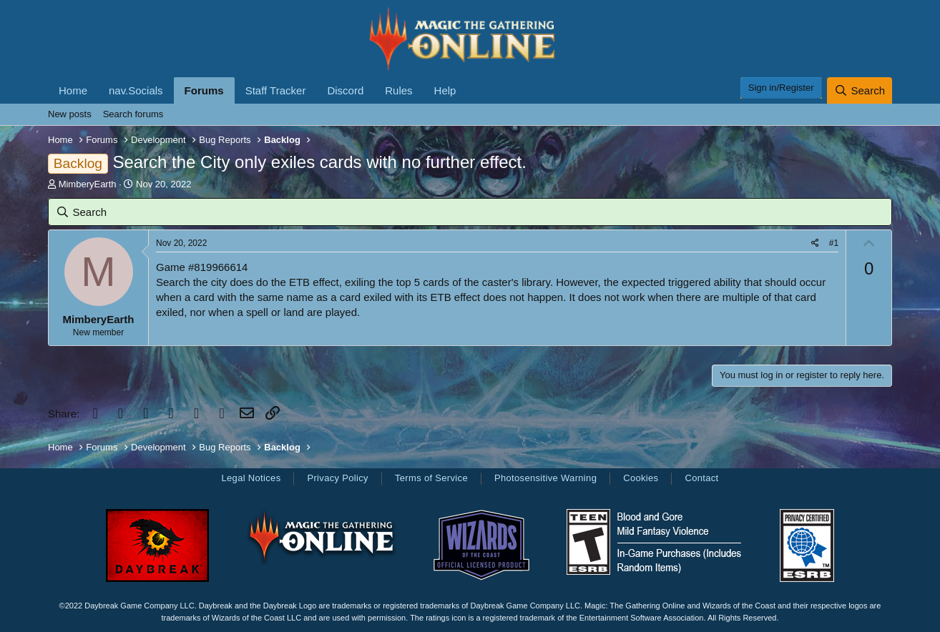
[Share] (815, 243)
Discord (345, 90)
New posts (70, 114)
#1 (833, 243)
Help (445, 90)
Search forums (133, 114)
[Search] (859, 90)
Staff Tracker (275, 90)
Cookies (640, 478)
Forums (204, 90)
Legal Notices (250, 478)
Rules (398, 90)
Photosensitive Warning (545, 478)
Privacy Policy (337, 478)
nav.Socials (136, 90)
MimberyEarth (88, 184)
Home (73, 90)
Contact (701, 478)
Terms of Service (431, 478)
